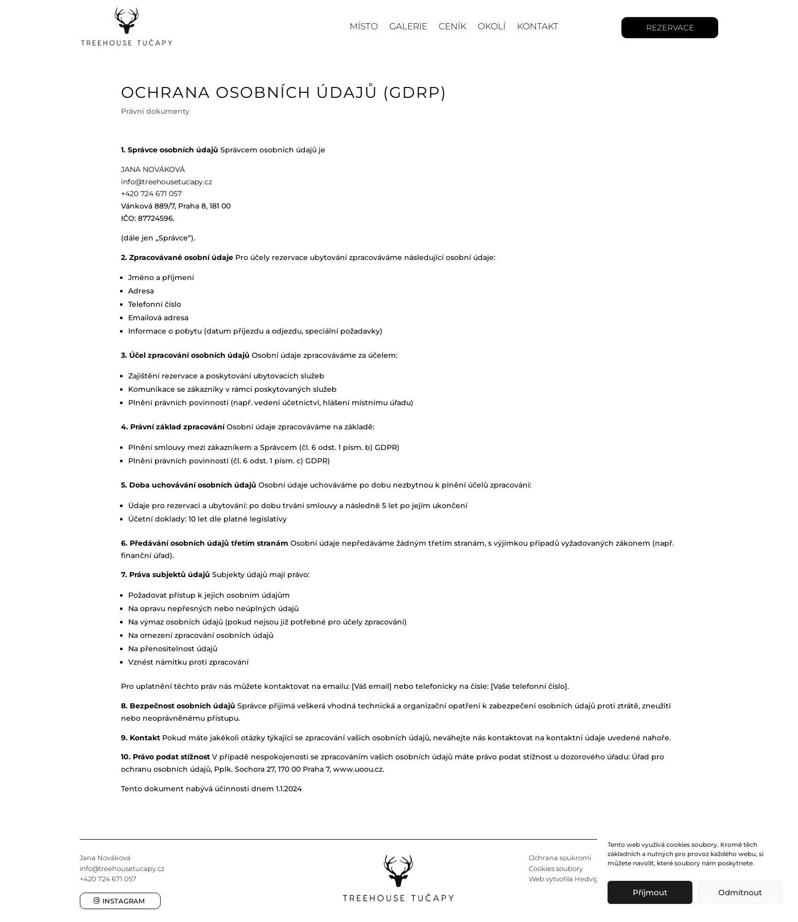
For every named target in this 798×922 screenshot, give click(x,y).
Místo (364, 26)
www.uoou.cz (358, 769)
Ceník (452, 26)
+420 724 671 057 (108, 879)
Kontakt (538, 26)
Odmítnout (740, 892)
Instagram (123, 901)
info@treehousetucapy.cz (122, 868)
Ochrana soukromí (560, 858)
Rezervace (670, 27)
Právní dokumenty (155, 111)
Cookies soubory (556, 868)
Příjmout (650, 892)
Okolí (492, 26)
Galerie (408, 26)
